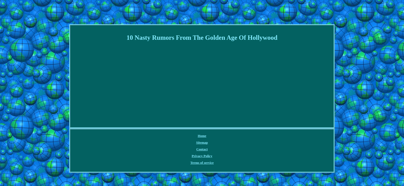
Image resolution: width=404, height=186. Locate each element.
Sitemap (172, 136)
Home (157, 136)
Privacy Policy (208, 136)
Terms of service (235, 136)
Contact (188, 136)
